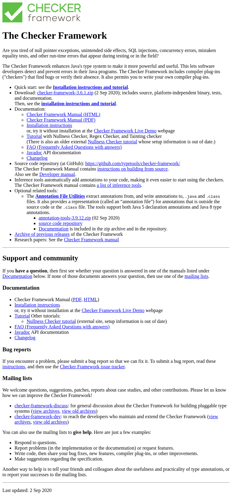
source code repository (60, 223)
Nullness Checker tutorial (112, 141)
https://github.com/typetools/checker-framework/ (132, 163)
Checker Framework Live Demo (125, 130)
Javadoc (34, 152)
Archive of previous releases (42, 234)
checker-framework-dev (37, 416)
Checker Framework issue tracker (92, 366)
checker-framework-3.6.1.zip (65, 92)
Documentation (54, 228)
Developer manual (57, 174)
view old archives (79, 411)
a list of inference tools (119, 185)
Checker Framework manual (91, 239)
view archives (46, 411)
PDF (77, 299)
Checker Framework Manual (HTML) (63, 114)
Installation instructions (49, 125)
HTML (90, 299)
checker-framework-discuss (41, 405)
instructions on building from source (132, 168)
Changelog (37, 158)
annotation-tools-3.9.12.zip (65, 217)
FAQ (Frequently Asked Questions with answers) (74, 147)
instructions (13, 366)
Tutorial (34, 136)
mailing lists (196, 276)
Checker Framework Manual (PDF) (61, 119)
